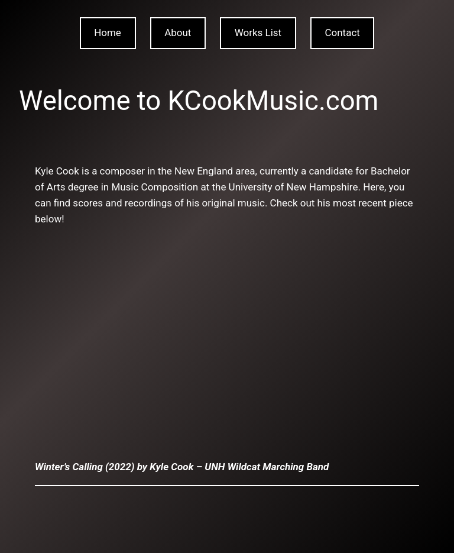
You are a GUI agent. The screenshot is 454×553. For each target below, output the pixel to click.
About (177, 32)
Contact (342, 32)
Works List (258, 32)
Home (107, 32)
